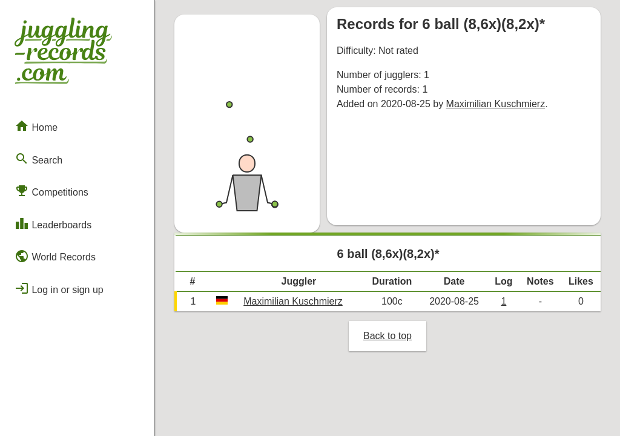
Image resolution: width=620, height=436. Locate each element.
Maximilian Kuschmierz (496, 104)
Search (38, 158)
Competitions (51, 190)
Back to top (387, 336)
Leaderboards (53, 223)
